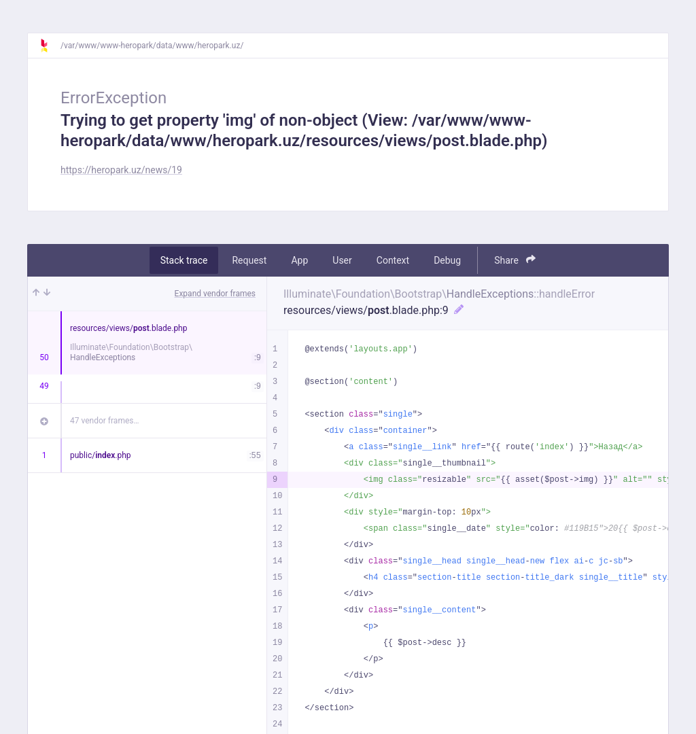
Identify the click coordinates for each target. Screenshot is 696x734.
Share (515, 260)
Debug (447, 260)
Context (393, 260)
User (341, 260)
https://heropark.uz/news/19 (121, 169)
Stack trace (184, 260)
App (299, 260)
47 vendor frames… (104, 420)
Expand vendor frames (215, 293)
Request (249, 260)
